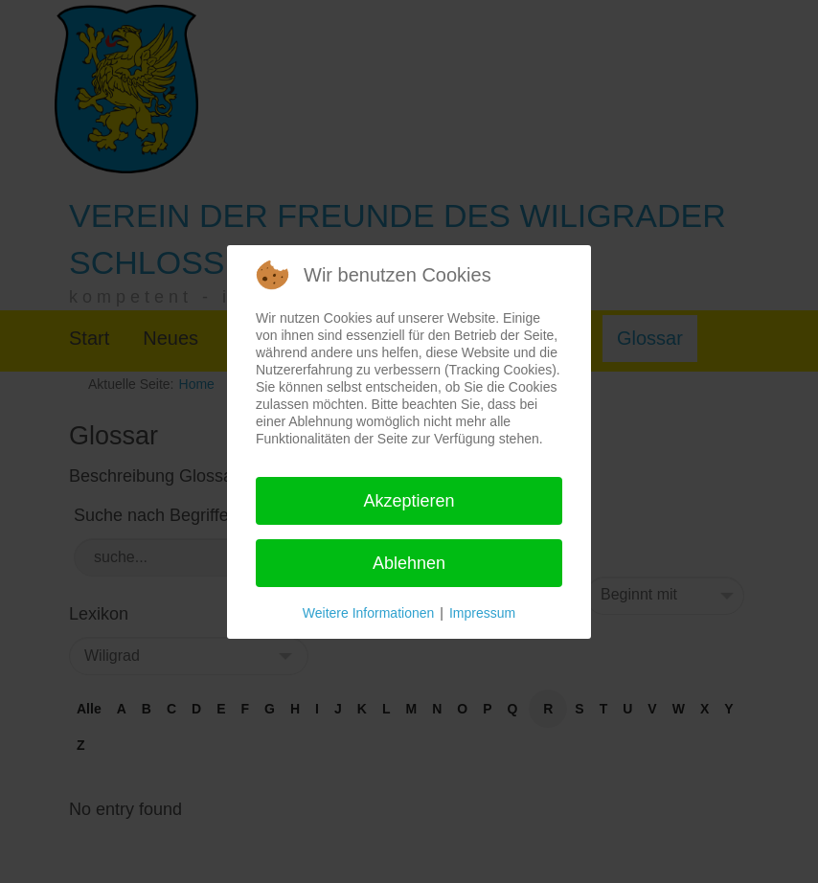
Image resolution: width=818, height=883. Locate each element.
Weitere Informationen (368, 613)
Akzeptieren (408, 500)
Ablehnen (409, 563)
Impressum (482, 613)
